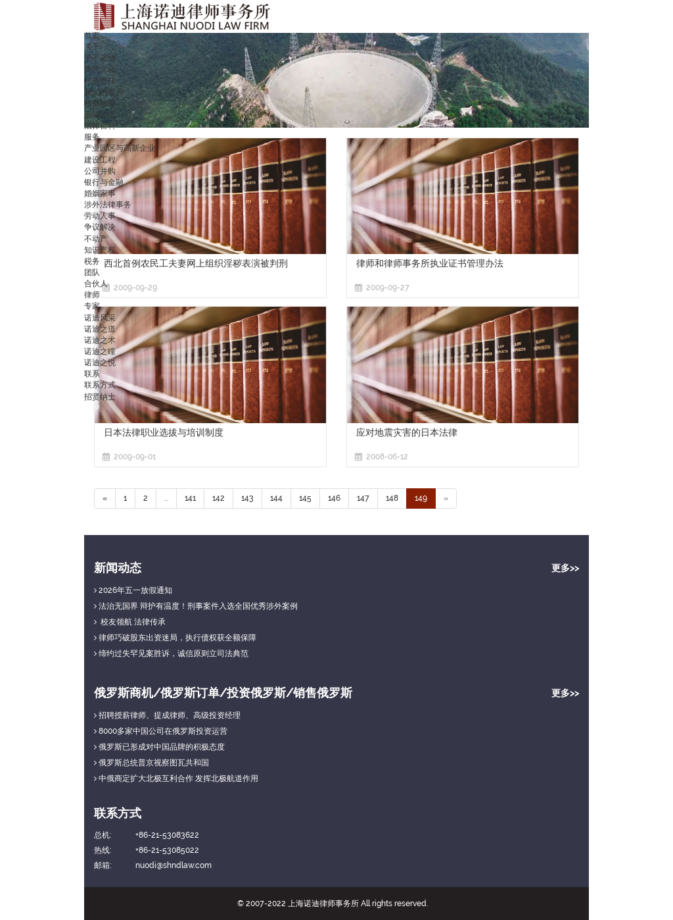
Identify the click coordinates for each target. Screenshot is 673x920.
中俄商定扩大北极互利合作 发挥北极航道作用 (176, 778)
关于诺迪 (100, 58)
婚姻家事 (100, 193)
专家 (92, 306)
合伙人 (96, 283)
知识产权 (100, 250)
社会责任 (100, 81)
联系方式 (100, 385)
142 (218, 498)
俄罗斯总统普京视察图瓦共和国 (151, 762)
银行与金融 (104, 182)
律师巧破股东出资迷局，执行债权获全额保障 (175, 637)
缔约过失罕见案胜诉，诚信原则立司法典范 (171, 653)
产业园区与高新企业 (119, 148)
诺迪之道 (100, 329)
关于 (92, 46)
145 (305, 498)
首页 (92, 35)
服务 (92, 136)
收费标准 (100, 103)
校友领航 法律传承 (130, 621)
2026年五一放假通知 (133, 590)
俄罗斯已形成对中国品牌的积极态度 (159, 747)
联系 (92, 373)
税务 (92, 261)
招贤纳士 (100, 396)
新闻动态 (100, 114)
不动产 (96, 238)
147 (363, 498)
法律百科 (100, 125)
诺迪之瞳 (100, 351)
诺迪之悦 (100, 362)
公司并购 (100, 171)
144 (276, 498)
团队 (92, 272)
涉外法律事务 (107, 204)
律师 (92, 294)
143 (247, 498)
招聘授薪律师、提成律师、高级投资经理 (167, 715)
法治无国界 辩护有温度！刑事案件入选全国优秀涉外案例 (196, 606)
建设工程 (100, 160)
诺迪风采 (100, 317)
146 (334, 498)
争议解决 (100, 227)
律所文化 (100, 69)
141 (190, 498)
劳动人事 (100, 215)
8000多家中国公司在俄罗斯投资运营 (160, 731)
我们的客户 (104, 92)
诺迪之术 (100, 340)
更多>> (565, 568)
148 (392, 498)
